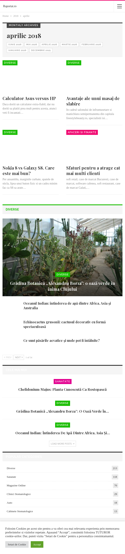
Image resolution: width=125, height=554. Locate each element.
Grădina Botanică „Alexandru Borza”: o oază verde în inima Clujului (62, 286)
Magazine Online (16, 485)
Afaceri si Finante (82, 132)
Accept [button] (37, 544)
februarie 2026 (91, 44)
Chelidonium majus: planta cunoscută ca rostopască (62, 389)
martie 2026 (69, 44)
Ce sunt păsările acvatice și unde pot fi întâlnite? (61, 340)
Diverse (10, 62)
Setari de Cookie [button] (17, 544)
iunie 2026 (14, 44)
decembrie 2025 (41, 50)
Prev (7, 357)
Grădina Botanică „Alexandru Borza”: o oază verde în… (62, 411)
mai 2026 (31, 44)
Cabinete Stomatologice (20, 511)
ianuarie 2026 (17, 50)
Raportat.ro (9, 6)
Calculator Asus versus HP (29, 98)
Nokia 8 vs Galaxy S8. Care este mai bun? (29, 170)
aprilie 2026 (49, 44)
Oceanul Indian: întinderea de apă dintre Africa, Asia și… (62, 432)
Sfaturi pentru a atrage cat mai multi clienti (93, 170)
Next (19, 357)
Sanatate (62, 381)
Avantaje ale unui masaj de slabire (93, 101)
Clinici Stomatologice (19, 494)
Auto (9, 502)
